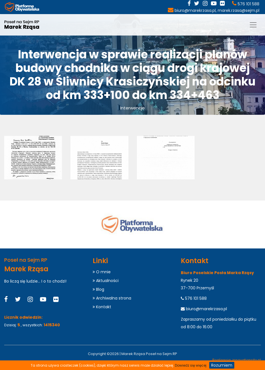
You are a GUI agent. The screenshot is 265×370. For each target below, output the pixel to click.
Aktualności (106, 280)
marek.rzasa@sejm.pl (238, 10)
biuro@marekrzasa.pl (195, 10)
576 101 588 (248, 4)
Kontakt (102, 307)
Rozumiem (221, 365)
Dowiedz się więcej (190, 365)
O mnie (102, 272)
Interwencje (132, 108)
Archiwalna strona (112, 298)
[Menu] (253, 24)
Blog (98, 289)
